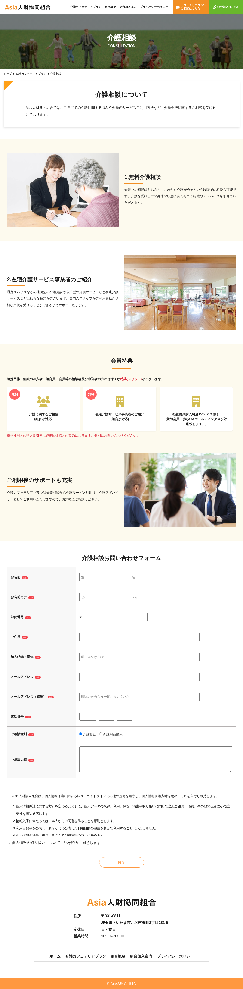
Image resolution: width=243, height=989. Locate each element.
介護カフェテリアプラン (85, 7)
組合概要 (110, 7)
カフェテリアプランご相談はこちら (191, 7)
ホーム (55, 956)
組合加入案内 (128, 7)
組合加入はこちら (226, 7)
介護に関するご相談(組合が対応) (43, 408)
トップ (7, 73)
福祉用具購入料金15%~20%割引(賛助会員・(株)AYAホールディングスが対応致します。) (196, 411)
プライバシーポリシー (154, 7)
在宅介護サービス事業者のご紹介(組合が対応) (119, 408)
